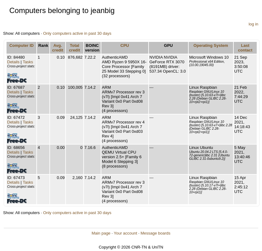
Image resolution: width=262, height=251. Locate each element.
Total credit (74, 47)
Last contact (245, 47)
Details (13, 62)
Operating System (211, 45)
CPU (125, 45)
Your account (125, 233)
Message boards (155, 233)
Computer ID (21, 45)
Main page (101, 233)
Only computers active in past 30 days (77, 33)
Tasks (28, 62)
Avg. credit (57, 47)
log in (253, 24)
